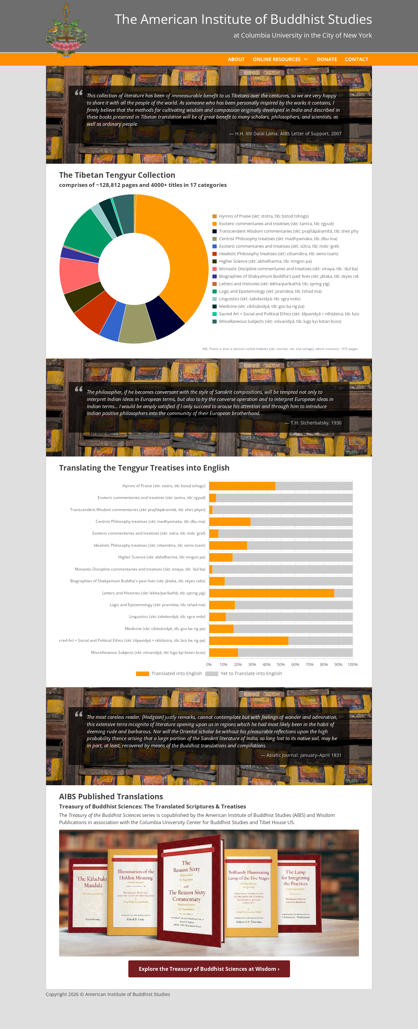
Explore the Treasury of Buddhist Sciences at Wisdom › (209, 968)
